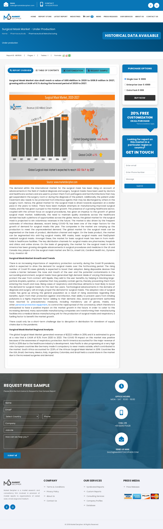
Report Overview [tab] (20, 70)
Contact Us (152, 16)
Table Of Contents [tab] (47, 70)
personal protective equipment (31, 304)
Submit (12, 455)
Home (33, 16)
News (98, 16)
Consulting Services (95, 496)
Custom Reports (94, 491)
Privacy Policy (53, 491)
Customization (73, 70)
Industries (75, 16)
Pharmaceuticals (18, 33)
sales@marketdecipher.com (22, 5)
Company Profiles (95, 501)
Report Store (44, 16)
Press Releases (111, 16)
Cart (88, 16)
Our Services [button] (126, 16)
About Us (139, 16)
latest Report (61, 16)
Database (91, 505)
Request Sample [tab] (98, 70)
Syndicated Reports (95, 487)
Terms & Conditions (56, 487)
